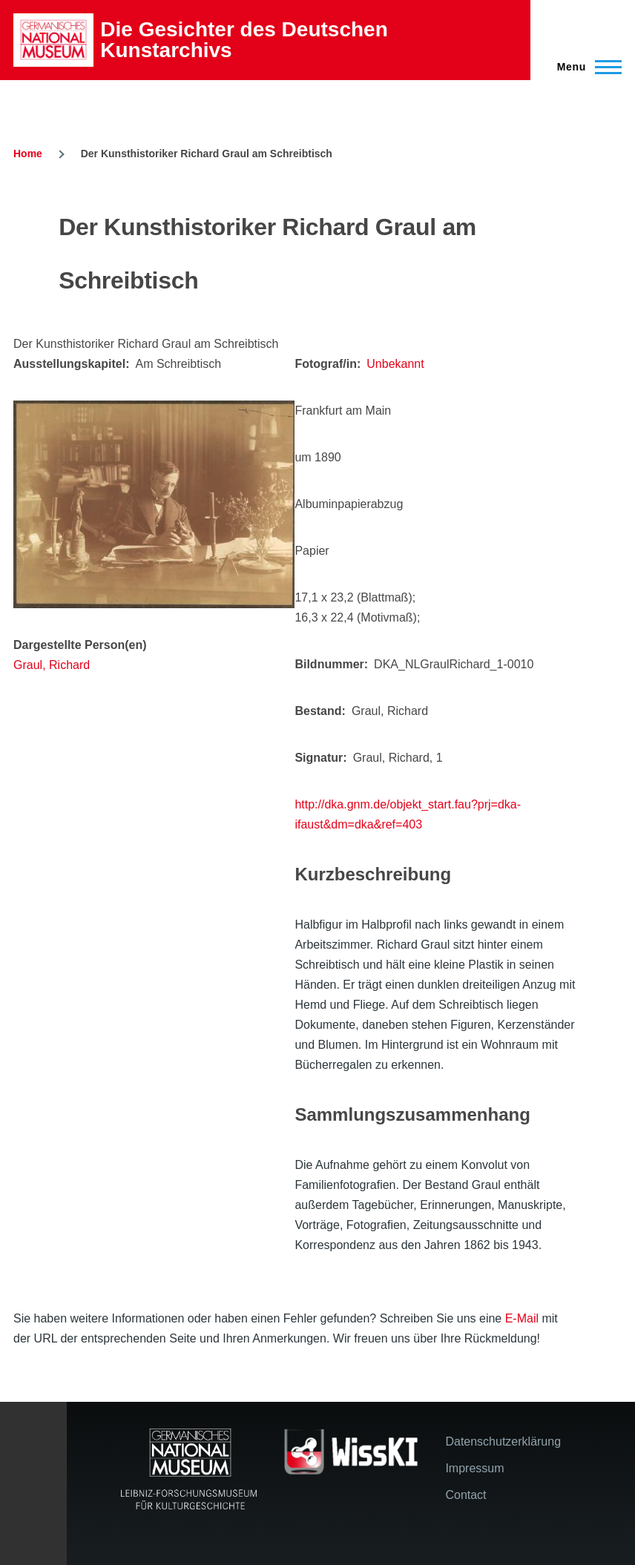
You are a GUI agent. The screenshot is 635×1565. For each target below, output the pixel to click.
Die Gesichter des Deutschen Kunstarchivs (243, 40)
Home (27, 153)
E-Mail (522, 1318)
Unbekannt (395, 364)
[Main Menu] (585, 66)
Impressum (474, 1468)
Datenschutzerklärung (503, 1441)
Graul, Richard (51, 665)
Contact (465, 1495)
